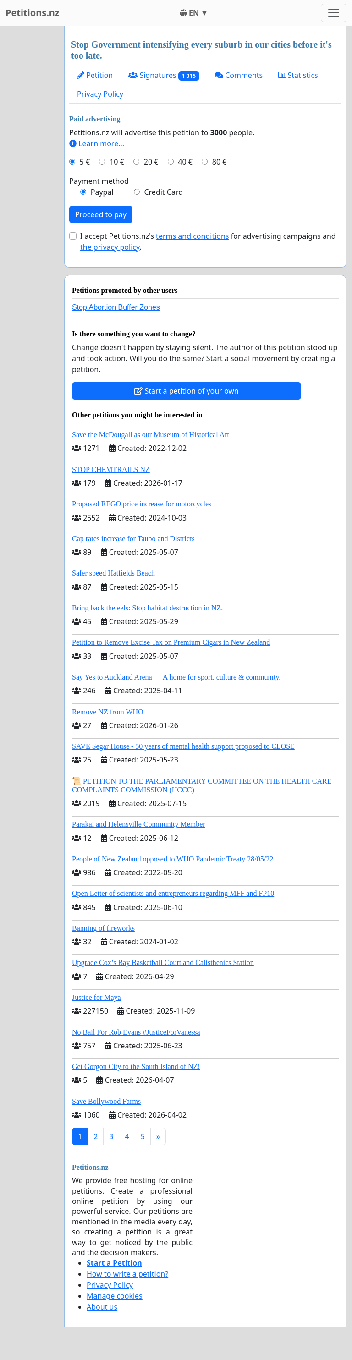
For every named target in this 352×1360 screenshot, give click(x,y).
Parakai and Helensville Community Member (138, 824)
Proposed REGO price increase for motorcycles (141, 504)
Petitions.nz (33, 12)
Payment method (99, 181)
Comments (239, 75)
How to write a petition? (127, 1274)
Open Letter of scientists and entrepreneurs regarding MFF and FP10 (173, 893)
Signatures (163, 75)
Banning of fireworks (103, 928)
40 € (185, 162)
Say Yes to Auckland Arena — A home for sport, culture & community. (176, 677)
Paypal (102, 192)
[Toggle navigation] (333, 13)
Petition (95, 75)
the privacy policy (110, 247)
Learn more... (96, 143)
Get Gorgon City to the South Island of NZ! (136, 1066)
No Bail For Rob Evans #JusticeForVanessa (136, 1032)
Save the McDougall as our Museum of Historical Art (150, 435)
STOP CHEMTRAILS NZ (111, 469)
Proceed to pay (100, 214)
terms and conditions (192, 236)
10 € (117, 162)
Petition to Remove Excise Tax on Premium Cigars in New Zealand (171, 642)
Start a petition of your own (186, 391)
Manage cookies (115, 1296)
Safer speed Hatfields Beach (113, 573)
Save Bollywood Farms (106, 1101)
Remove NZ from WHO (107, 712)
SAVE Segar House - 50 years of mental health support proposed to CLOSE (183, 746)
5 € (85, 162)
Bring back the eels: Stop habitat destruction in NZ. (147, 608)
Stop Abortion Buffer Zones (116, 307)
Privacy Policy (100, 94)
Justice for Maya (96, 997)
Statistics (298, 75)
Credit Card (163, 192)
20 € (151, 162)
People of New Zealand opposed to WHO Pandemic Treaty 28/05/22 (172, 859)
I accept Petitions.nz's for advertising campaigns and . (208, 241)
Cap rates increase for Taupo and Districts (133, 539)
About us (102, 1307)
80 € (219, 162)
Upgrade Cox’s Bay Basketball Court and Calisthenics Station (163, 962)
